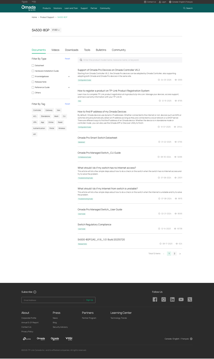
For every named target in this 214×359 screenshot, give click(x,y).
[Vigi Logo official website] (34, 2)
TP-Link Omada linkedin (172, 300)
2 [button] (174, 254)
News (55, 318)
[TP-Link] (26, 339)
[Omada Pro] (54, 339)
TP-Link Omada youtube (181, 300)
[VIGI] (68, 339)
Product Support (47, 17)
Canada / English (172, 339)
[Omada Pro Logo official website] (24, 2)
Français (185, 339)
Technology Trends (119, 318)
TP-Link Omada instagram (163, 300)
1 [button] (169, 254)
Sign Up (89, 300)
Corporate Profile (28, 318)
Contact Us (26, 327)
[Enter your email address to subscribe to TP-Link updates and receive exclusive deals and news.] (53, 301)
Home (34, 17)
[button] (150, 2)
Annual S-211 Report (29, 323)
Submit (81, 60)
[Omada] (40, 339)
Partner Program (89, 318)
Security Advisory (60, 327)
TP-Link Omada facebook (155, 300)
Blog (55, 323)
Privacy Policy (27, 332)
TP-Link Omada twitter (190, 300)
